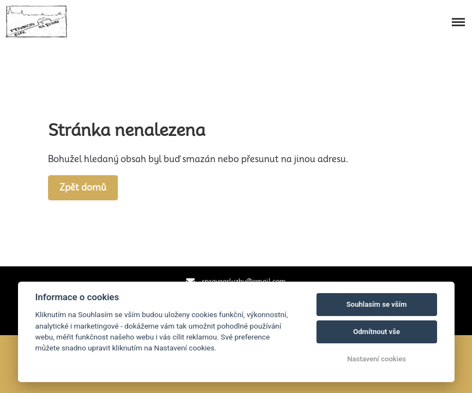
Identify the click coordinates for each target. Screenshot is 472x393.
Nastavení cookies (376, 359)
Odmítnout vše (376, 331)
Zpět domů (82, 187)
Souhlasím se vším (376, 304)
